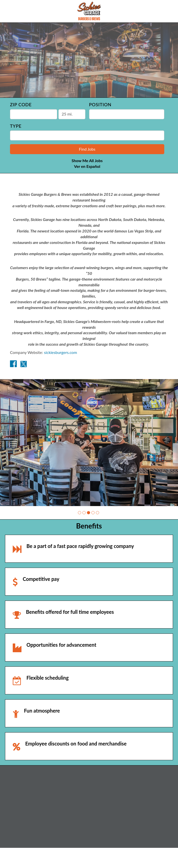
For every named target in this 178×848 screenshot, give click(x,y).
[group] (89, 442)
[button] (79, 512)
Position (100, 104)
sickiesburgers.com (60, 352)
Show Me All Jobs (87, 160)
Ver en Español (87, 166)
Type (15, 126)
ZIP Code (21, 104)
